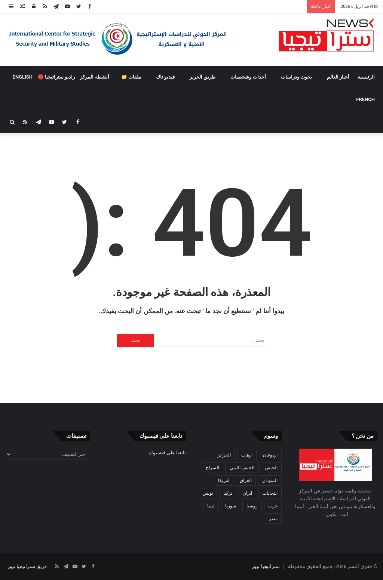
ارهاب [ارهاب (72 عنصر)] (246, 455)
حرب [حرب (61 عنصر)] (273, 506)
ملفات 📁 (131, 77)
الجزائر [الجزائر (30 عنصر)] (224, 455)
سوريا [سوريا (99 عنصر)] (230, 506)
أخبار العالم (338, 77)
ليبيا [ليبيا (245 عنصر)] (211, 506)
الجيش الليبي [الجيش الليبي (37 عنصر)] (242, 467)
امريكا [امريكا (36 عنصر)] (223, 480)
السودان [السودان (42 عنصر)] (270, 480)
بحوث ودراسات (296, 77)
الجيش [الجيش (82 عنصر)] (271, 467)
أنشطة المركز (94, 77)
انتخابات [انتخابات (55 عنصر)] (270, 493)
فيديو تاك (165, 77)
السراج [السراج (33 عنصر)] (212, 467)
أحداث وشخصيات (248, 77)
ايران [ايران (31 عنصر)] (247, 493)
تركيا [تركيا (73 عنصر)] (227, 493)
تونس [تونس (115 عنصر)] (208, 493)
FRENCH (365, 99)
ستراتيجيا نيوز (265, 566)
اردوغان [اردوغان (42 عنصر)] (270, 455)
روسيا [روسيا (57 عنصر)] (252, 506)
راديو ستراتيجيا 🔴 (56, 77)
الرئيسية (366, 77)
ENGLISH (23, 77)
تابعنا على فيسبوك (167, 452)
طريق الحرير (202, 77)
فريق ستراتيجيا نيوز (27, 566)
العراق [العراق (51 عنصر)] (246, 480)
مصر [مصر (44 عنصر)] (273, 518)
